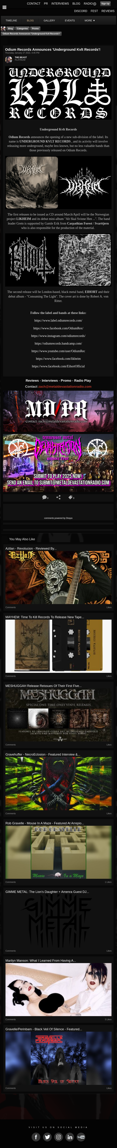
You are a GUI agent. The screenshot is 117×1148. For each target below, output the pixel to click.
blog (30, 20)
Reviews (33, 380)
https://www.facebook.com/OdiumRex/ (58, 328)
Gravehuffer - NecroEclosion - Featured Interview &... (42, 754)
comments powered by (58, 518)
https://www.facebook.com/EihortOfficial (58, 366)
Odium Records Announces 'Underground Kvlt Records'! (31, 34)
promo (35, 28)
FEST (94, 11)
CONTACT (33, 3)
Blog (10, 28)
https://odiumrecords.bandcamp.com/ (58, 343)
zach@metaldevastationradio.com (64, 386)
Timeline (11, 20)
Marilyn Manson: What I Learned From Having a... (40, 960)
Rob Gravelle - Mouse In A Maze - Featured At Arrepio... (44, 823)
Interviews (50, 380)
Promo (66, 380)
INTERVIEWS (60, 3)
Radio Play (82, 380)
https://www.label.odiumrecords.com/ (58, 320)
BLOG (76, 3)
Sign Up (105, 3)
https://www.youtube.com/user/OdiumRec (58, 351)
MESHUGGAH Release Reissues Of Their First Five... (43, 686)
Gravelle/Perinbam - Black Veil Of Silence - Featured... (43, 1029)
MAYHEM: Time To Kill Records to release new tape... (44, 617)
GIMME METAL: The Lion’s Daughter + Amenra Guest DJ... (47, 892)
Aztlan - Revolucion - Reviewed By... (31, 548)
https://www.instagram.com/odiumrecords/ (58, 336)
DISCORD (80, 11)
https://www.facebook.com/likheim (58, 358)
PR (46, 3)
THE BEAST (21, 57)
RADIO (88, 3)
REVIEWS (108, 11)
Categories (22, 28)
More (90, 20)
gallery (49, 20)
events (70, 20)
